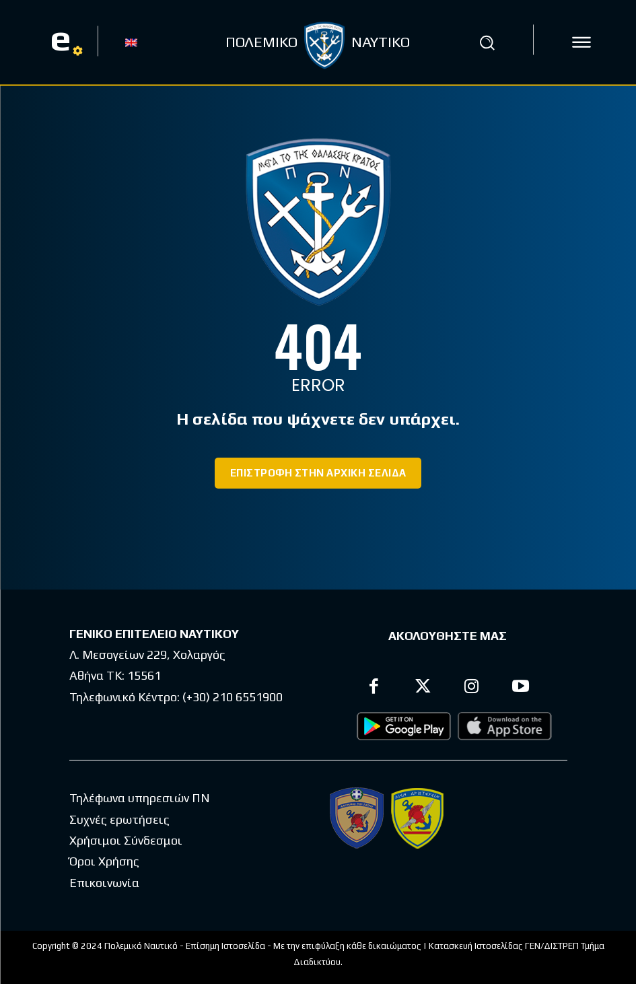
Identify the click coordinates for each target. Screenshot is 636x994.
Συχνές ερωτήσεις (119, 807)
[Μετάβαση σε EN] (131, 41)
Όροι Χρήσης (104, 848)
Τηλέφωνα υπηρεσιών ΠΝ (139, 786)
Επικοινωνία (104, 870)
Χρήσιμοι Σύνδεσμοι (125, 827)
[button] (486, 42)
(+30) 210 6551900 (232, 684)
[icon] (581, 42)
